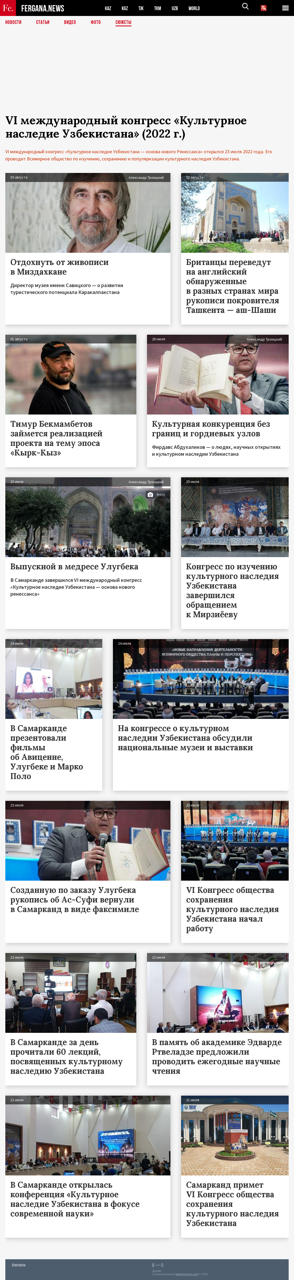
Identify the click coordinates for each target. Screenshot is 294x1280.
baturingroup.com (186, 1274)
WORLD (199, 8)
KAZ (108, 8)
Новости (13, 22)
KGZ (126, 8)
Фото (98, 22)
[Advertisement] (147, 76)
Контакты (19, 1264)
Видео (72, 22)
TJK (143, 8)
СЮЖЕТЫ (126, 22)
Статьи (44, 22)
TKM (160, 8)
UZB (178, 8)
